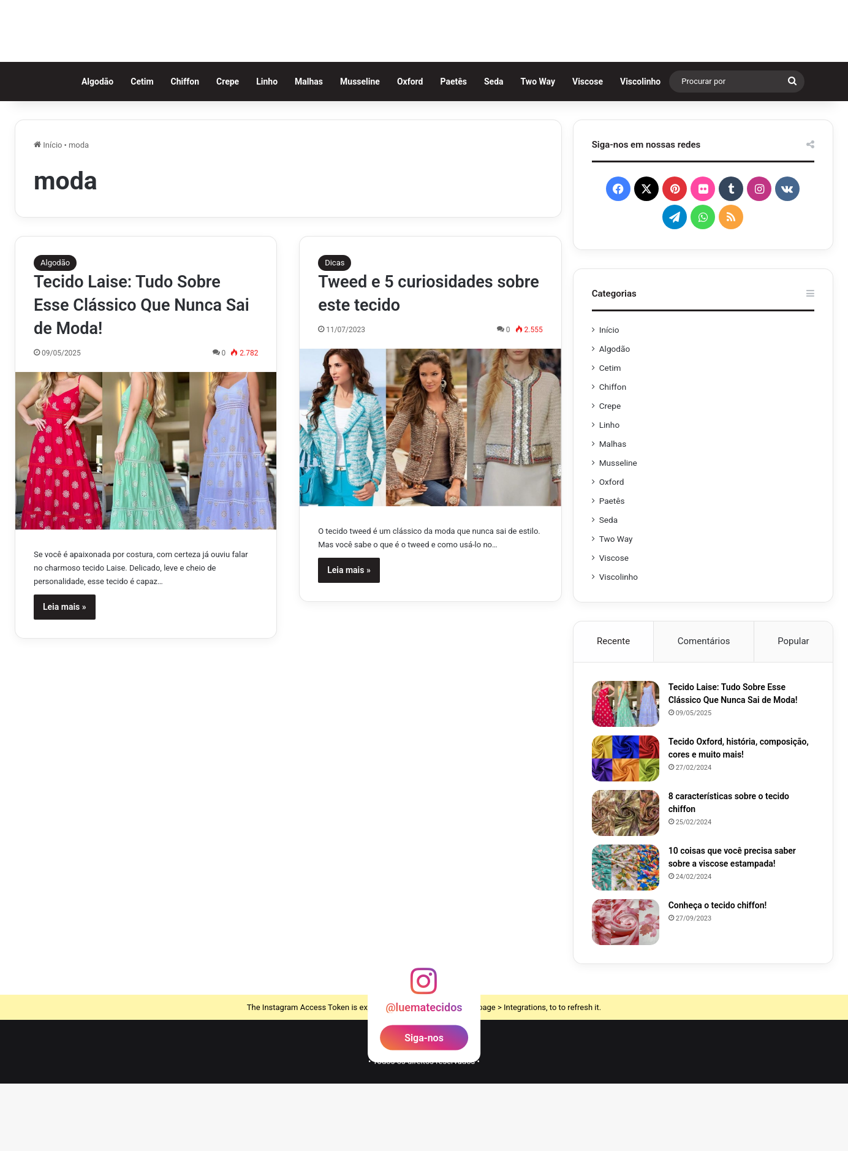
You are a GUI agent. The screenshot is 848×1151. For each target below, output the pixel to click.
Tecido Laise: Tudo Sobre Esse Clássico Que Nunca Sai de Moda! (141, 373)
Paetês (458, 149)
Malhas (314, 149)
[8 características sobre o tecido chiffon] (625, 880)
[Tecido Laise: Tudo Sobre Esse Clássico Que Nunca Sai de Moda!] (145, 518)
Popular (793, 708)
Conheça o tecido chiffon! (717, 973)
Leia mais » (64, 674)
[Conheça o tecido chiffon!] (625, 989)
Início (48, 212)
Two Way (543, 149)
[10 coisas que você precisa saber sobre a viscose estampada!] (625, 935)
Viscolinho (645, 149)
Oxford (415, 149)
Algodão (102, 149)
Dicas (334, 330)
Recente (613, 708)
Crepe (232, 149)
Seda (499, 149)
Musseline (365, 149)
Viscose (592, 149)
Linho (272, 149)
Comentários (704, 708)
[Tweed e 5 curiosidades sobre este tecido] (430, 495)
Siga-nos (424, 1105)
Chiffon (190, 149)
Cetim (147, 149)
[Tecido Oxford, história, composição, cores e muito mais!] (625, 826)
